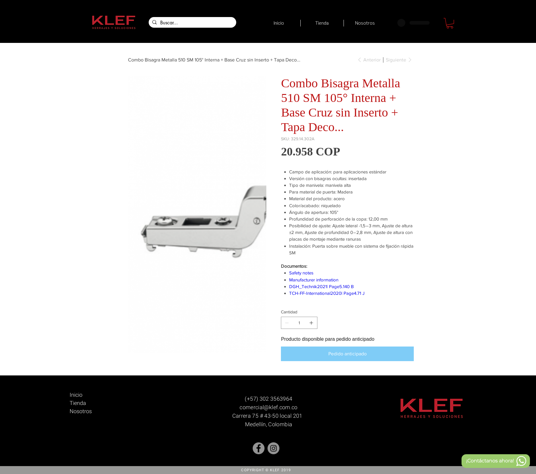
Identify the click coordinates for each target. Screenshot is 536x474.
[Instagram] (273, 448)
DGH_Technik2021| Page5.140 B (321, 286)
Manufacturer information (313, 279)
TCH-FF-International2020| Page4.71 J (327, 293)
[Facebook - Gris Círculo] (259, 448)
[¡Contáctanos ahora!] (496, 461)
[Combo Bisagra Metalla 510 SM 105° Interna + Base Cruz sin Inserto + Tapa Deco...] (214, 60)
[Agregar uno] (311, 323)
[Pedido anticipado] (347, 354)
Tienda (78, 403)
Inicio (76, 395)
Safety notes (301, 272)
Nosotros (81, 411)
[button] (450, 23)
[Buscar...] (191, 23)
